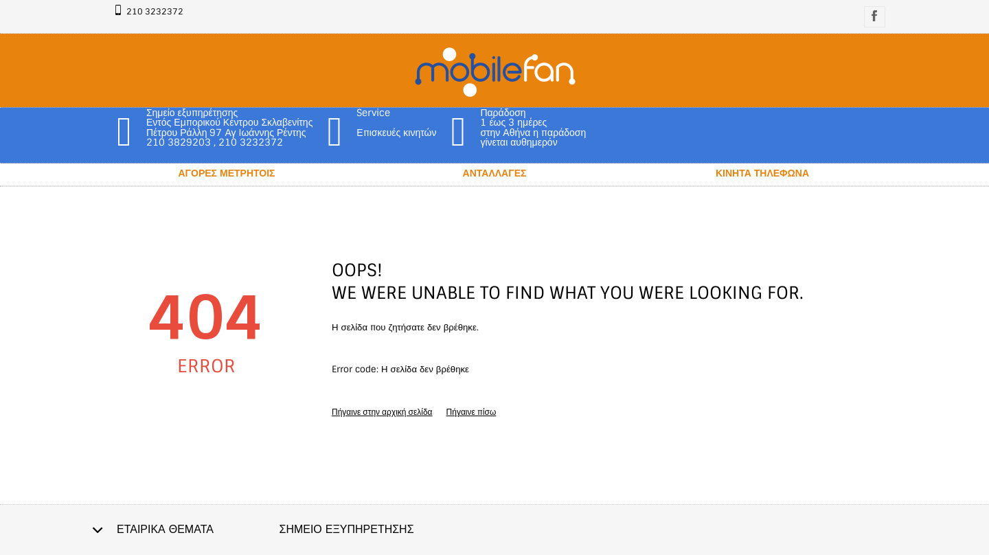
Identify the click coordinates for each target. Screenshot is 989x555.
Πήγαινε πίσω (471, 412)
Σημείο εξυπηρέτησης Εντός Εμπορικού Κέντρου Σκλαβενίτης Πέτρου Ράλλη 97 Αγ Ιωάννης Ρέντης (229, 122)
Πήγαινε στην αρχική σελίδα (382, 412)
